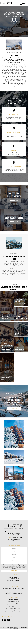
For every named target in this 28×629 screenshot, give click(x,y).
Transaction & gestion (13, 589)
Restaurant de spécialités (13, 604)
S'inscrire (14, 408)
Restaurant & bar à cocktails (13, 607)
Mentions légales (24, 627)
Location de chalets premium (13, 581)
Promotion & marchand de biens (13, 592)
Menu (23, 4)
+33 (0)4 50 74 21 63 (17, 537)
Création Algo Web (14, 628)
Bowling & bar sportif (13, 600)
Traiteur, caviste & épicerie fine (13, 611)
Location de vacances (13, 577)
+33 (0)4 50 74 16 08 (18, 531)
